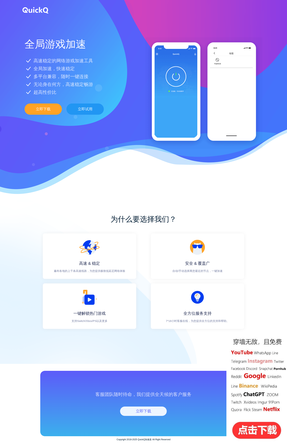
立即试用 (85, 109)
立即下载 (43, 109)
